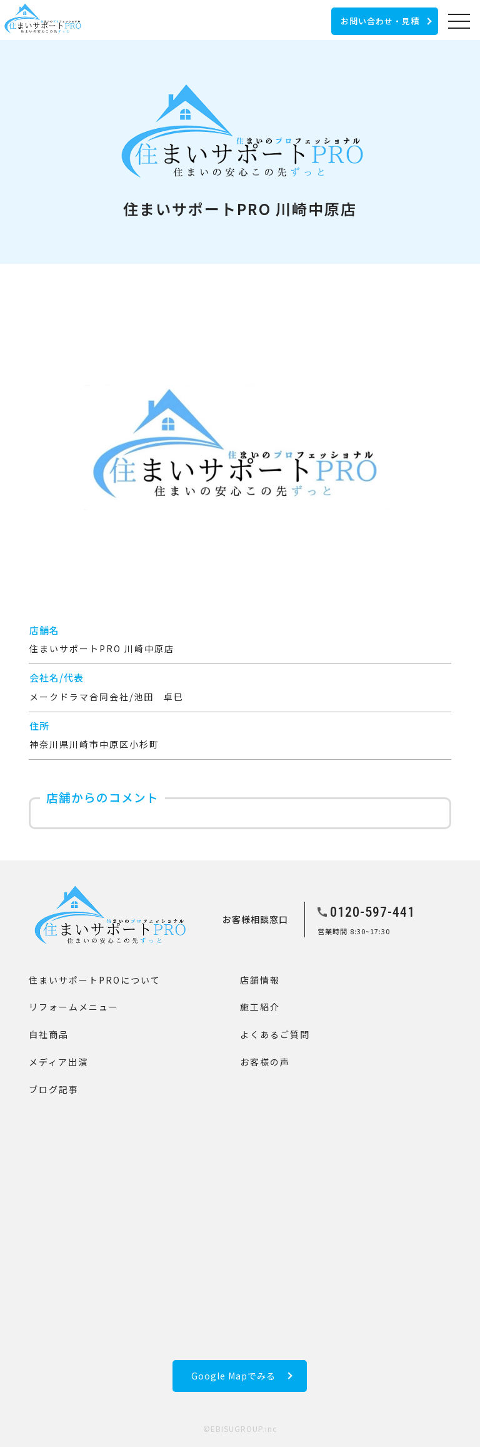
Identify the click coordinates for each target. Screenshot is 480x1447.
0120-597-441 (372, 912)
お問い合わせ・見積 (380, 21)
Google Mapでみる (233, 1375)
